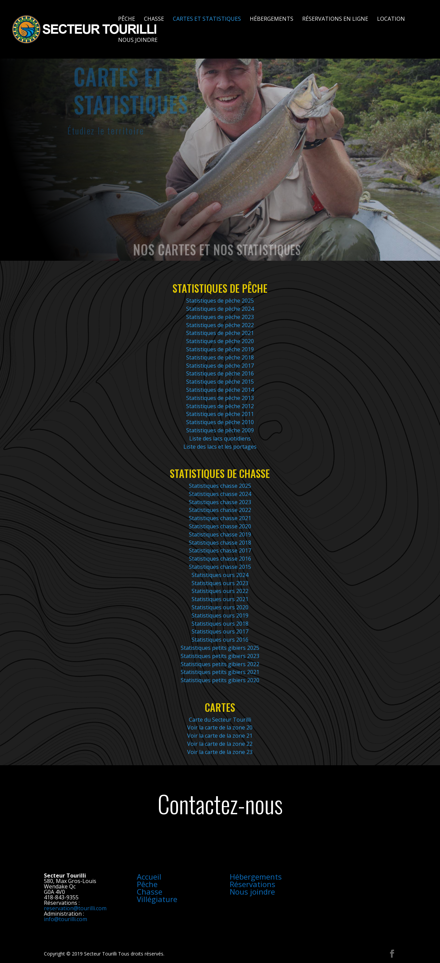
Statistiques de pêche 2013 (220, 398)
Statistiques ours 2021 (220, 599)
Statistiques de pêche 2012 (220, 406)
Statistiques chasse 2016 (220, 558)
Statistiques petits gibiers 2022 (220, 664)
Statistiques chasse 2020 (220, 526)
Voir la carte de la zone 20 (219, 727)
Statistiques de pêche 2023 (220, 317)
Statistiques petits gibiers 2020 (220, 680)
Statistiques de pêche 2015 (220, 381)
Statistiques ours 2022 (220, 591)
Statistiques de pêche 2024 (220, 308)
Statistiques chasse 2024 (220, 494)
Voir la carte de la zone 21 (219, 735)
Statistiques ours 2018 (220, 623)
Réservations (252, 884)
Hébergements (271, 19)
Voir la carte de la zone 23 (219, 752)
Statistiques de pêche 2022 (220, 325)
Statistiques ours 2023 (220, 583)
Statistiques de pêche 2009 (220, 430)
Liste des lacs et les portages (220, 446)
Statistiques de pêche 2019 (220, 349)
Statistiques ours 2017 (220, 631)
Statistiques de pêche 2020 (220, 341)
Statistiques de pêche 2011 (220, 414)
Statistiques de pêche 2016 (220, 373)
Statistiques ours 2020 (220, 607)
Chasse (154, 19)
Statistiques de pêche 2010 (220, 422)
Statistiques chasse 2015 (220, 567)
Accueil (149, 876)
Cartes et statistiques (207, 19)
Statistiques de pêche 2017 (220, 365)
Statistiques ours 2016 (220, 639)
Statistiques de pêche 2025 (220, 300)
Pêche (126, 19)
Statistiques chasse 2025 (220, 485)
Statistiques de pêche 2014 (220, 390)
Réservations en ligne (335, 19)
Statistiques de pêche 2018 (220, 357)
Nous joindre (138, 40)
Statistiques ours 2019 (220, 615)
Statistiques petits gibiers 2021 (220, 672)
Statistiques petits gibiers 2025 (220, 648)
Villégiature (157, 899)
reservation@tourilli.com (75, 908)
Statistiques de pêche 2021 (220, 333)
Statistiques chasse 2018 (220, 542)
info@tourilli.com (65, 919)
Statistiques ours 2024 (220, 575)
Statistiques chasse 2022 (220, 510)
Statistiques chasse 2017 (220, 550)
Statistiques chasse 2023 (220, 502)
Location (391, 19)
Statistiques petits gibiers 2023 (220, 656)
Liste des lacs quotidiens (220, 438)
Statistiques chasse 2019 (220, 534)
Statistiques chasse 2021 (220, 518)
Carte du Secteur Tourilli (220, 719)
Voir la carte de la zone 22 (219, 744)
